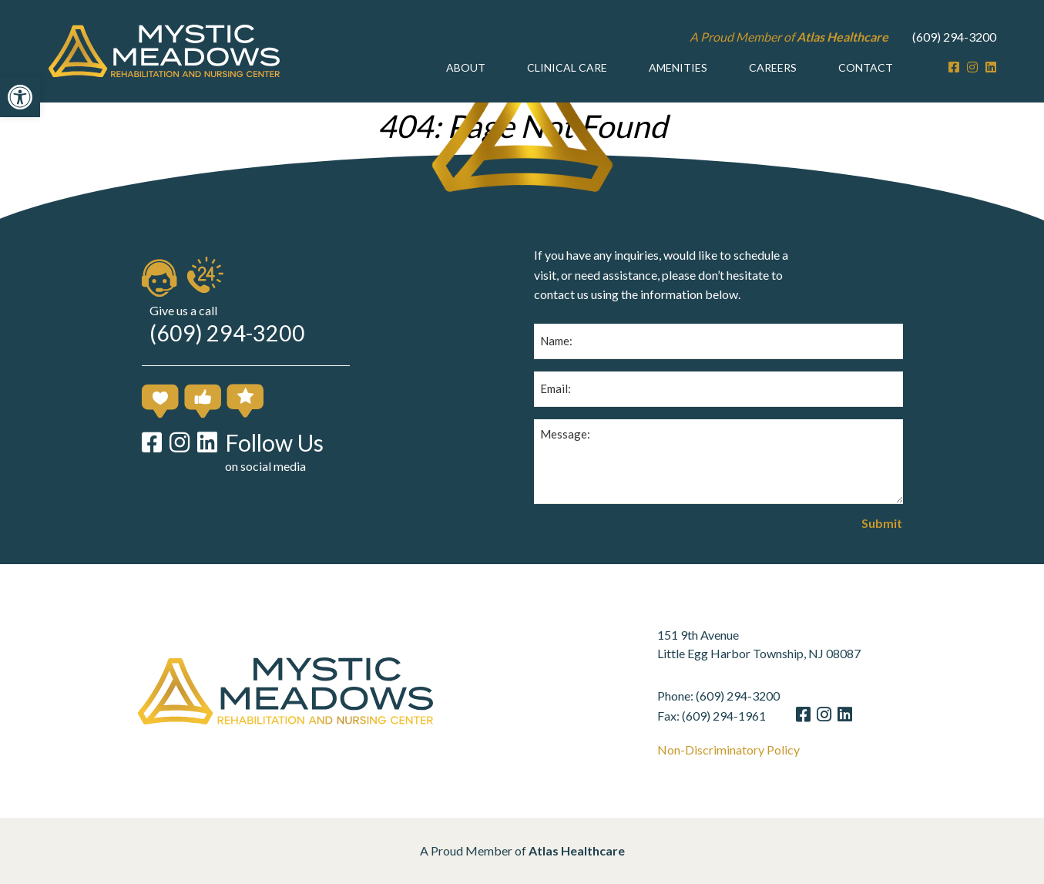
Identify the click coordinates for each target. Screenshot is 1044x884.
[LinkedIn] (990, 67)
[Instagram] (972, 67)
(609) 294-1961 (741, 715)
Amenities (678, 67)
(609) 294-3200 (954, 36)
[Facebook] (953, 67)
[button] (20, 97)
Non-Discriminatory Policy (745, 750)
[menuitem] (466, 68)
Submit (881, 523)
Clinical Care (567, 67)
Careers (773, 67)
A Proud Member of (789, 36)
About (465, 67)
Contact (865, 67)
